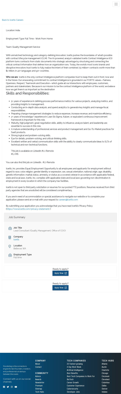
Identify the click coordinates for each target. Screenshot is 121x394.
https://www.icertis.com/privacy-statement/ (28, 209)
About (37, 364)
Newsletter (39, 382)
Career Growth (73, 382)
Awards (38, 379)
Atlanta (104, 364)
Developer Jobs (73, 392)
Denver (105, 389)
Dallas (104, 385)
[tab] (12, 4)
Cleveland (105, 379)
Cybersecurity (72, 389)
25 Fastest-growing (75, 364)
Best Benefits (72, 373)
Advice (38, 376)
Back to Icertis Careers (12, 20)
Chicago (105, 373)
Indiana (104, 392)
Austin (104, 367)
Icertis (16, 239)
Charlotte (105, 370)
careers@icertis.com (68, 199)
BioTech (70, 379)
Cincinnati (105, 376)
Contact (38, 367)
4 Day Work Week (74, 367)
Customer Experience (75, 385)
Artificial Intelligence (75, 370)
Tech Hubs (39, 392)
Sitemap (38, 389)
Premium (39, 385)
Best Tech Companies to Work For (81, 376)
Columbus (106, 382)
